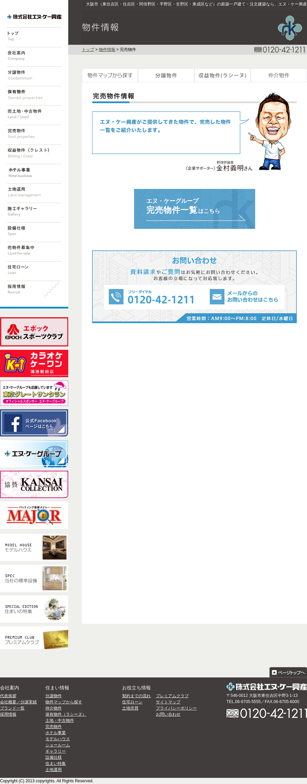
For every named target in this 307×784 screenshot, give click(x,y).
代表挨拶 (8, 695)
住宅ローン (132, 702)
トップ (88, 49)
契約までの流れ (136, 695)
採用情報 (8, 714)
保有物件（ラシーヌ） (65, 714)
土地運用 (53, 769)
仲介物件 (53, 708)
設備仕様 (53, 757)
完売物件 (53, 726)
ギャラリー (55, 751)
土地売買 (130, 708)
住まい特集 (55, 763)
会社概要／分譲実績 (18, 702)
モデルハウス (57, 739)
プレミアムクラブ (172, 695)
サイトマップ (168, 702)
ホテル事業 (55, 732)
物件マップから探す (63, 702)
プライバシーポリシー (176, 708)
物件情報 (107, 49)
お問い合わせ (168, 714)
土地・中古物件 (59, 720)
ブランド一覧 (12, 708)
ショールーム (57, 745)
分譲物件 (53, 695)
